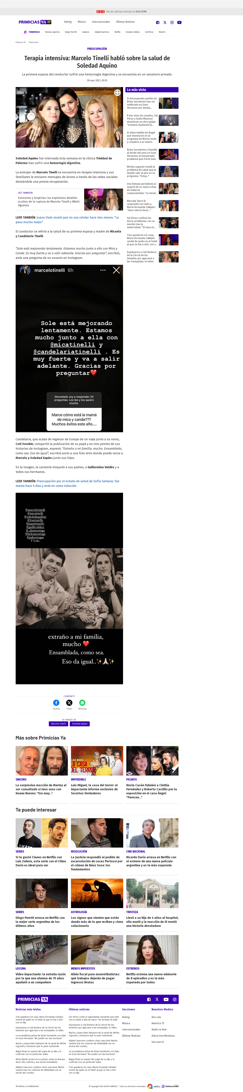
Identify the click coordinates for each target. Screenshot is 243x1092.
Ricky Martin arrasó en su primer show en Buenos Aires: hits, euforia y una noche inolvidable (40, 1060)
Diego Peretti (71, 32)
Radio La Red (159, 1029)
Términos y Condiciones (27, 1086)
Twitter (69, 705)
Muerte (162, 32)
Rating (68, 21)
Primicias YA (21, 42)
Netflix (117, 32)
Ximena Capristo (52, 32)
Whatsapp (82, 705)
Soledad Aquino (79, 723)
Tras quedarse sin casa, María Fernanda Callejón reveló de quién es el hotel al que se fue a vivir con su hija (39, 1020)
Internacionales (101, 21)
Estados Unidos (133, 32)
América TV (158, 1023)
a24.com (141, 11)
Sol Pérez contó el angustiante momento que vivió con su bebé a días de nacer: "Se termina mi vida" (94, 1018)
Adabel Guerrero (102, 32)
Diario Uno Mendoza (163, 1035)
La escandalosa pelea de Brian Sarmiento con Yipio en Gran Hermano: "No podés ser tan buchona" (41, 1037)
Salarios (85, 32)
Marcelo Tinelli (58, 723)
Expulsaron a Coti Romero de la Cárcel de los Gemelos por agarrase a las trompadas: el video (40, 1029)
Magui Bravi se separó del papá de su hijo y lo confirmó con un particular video (38, 1053)
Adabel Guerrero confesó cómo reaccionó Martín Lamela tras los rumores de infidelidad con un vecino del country (40, 1070)
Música (82, 21)
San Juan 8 (158, 1041)
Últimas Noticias (125, 21)
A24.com (156, 1017)
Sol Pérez (149, 32)
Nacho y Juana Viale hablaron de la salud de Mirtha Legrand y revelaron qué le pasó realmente (41, 1045)
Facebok (56, 705)
